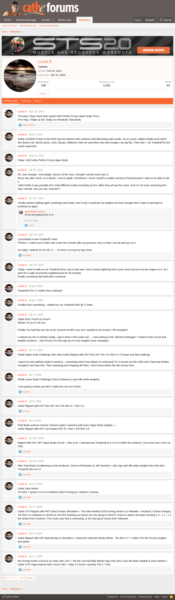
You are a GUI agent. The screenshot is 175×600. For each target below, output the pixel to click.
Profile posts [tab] (11, 100)
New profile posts (27, 25)
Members (84, 19)
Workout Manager (26, 19)
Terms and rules (128, 596)
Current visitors (9, 25)
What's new (64, 19)
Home (7, 19)
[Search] (165, 20)
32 (22, 578)
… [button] (17, 578)
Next (29, 578)
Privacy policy (145, 596)
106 (43, 85)
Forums (46, 19)
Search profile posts (49, 25)
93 (168, 85)
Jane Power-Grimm (35, 211)
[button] (53, 20)
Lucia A (22, 111)
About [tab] (37, 100)
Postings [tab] (26, 100)
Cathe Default (10, 596)
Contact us (112, 596)
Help (157, 596)
